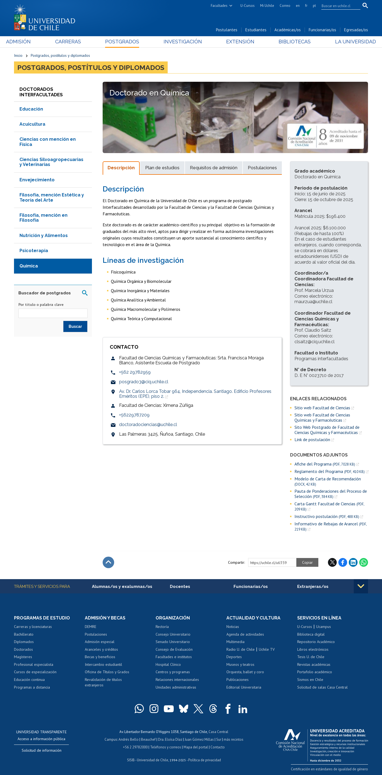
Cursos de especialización (35, 671)
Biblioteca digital (311, 634)
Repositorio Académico (316, 641)
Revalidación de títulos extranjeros (103, 682)
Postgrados (125, 41)
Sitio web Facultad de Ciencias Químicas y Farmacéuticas (322, 417)
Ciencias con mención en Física (47, 142)
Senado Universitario (173, 641)
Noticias (232, 626)
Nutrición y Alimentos (43, 235)
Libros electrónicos (312, 649)
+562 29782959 (135, 372)
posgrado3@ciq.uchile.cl (143, 381)
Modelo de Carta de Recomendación (327, 481)
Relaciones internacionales (177, 679)
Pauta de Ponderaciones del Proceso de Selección (330, 494)
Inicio (18, 55)
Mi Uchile (267, 5)
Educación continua (29, 679)
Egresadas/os (356, 29)
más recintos (233, 739)
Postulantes (226, 29)
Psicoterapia (33, 250)
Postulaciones (96, 634)
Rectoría (162, 626)
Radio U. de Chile (240, 649)
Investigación (182, 41)
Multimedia (235, 641)
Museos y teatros (240, 664)
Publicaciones (237, 679)
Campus (111, 739)
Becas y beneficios (100, 656)
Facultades (219, 5)
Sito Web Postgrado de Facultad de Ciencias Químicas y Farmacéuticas (326, 430)
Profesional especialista (33, 664)
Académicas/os (287, 29)
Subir (108, 562)
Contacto (217, 747)
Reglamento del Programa (329, 471)
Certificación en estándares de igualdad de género (329, 769)
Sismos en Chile (310, 679)
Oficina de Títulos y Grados (107, 671)
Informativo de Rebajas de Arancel (330, 526)
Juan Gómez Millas (199, 739)
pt (314, 5)
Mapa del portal (196, 747)
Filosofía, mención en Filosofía (43, 218)
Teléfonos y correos (165, 747)
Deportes (234, 656)
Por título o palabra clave (41, 304)
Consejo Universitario (173, 634)
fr (306, 5)
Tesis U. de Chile (310, 656)
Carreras (73, 41)
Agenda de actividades (245, 634)
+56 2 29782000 (135, 747)
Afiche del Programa (324, 464)
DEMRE (90, 626)
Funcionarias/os (322, 29)
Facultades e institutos (174, 656)
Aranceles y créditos (101, 649)
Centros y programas (173, 671)
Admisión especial (99, 641)
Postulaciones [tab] (262, 167)
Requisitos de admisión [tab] (213, 167)
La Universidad (347, 41)
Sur (218, 739)
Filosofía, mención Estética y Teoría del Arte (51, 197)
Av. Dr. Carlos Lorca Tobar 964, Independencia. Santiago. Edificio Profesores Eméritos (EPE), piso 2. (195, 394)
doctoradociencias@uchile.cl (148, 424)
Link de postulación (312, 439)
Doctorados (23, 649)
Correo (285, 5)
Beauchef (148, 739)
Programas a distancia (32, 687)
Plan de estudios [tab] (162, 167)
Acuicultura (32, 124)
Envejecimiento (37, 179)
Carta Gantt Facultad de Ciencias (329, 506)
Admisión (26, 41)
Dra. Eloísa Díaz (170, 739)
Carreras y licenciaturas (33, 626)
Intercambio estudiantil (103, 664)
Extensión (237, 41)
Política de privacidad (204, 760)
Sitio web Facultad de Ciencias (322, 407)
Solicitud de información (41, 750)
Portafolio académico (314, 671)
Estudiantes (255, 29)
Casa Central (218, 731)
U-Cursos (247, 5)
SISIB (131, 760)
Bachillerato (23, 634)
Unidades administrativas (176, 687)
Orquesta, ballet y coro (245, 671)
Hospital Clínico (168, 664)
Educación (31, 109)
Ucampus (323, 626)
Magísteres (23, 656)
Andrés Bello (129, 739)
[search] (337, 6)
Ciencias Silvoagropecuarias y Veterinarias (51, 162)
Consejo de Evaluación (174, 649)
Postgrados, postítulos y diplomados (60, 55)
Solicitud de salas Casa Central (322, 687)
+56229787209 (134, 415)
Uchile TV (267, 649)
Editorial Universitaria (243, 687)
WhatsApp (363, 562)
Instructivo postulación (326, 516)
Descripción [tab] (121, 167)
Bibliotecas (289, 41)
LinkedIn (353, 562)
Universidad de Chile (152, 760)
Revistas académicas (313, 664)
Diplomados (24, 641)
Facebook (342, 562)
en (298, 5)
